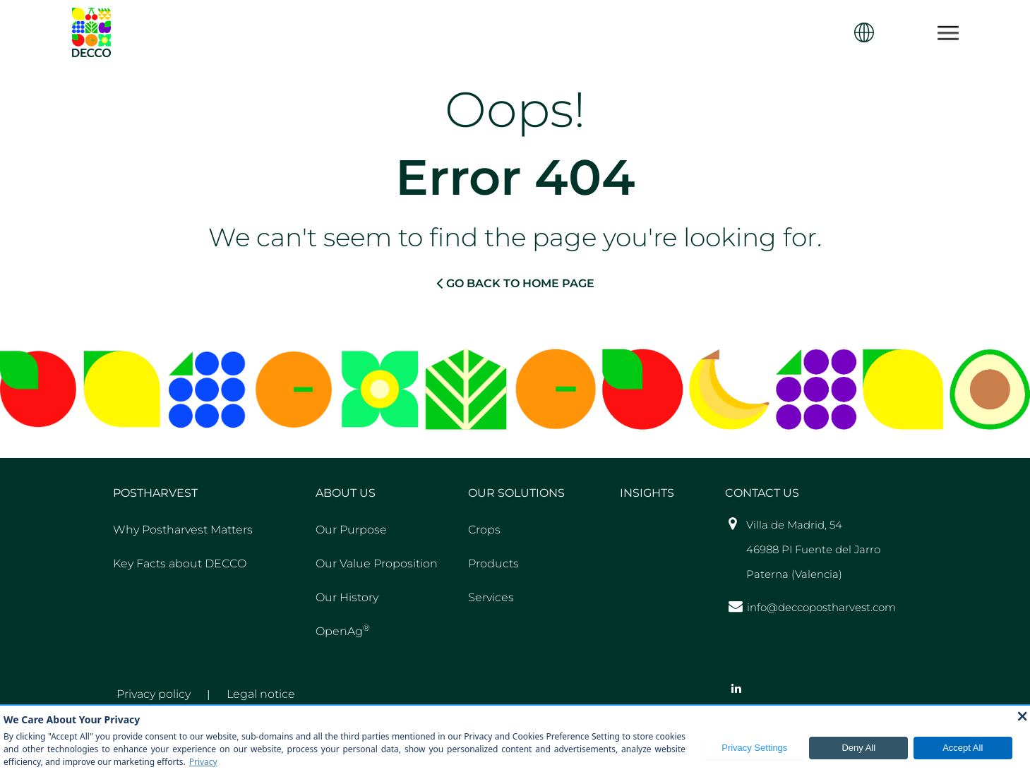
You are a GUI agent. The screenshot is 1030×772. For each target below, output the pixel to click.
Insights (647, 493)
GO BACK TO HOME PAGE (515, 283)
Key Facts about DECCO (179, 563)
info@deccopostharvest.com (821, 607)
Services (491, 597)
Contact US (762, 493)
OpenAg (343, 630)
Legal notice (261, 694)
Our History (347, 597)
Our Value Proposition (377, 563)
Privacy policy (153, 694)
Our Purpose (351, 529)
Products (493, 563)
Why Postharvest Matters (183, 529)
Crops (484, 529)
